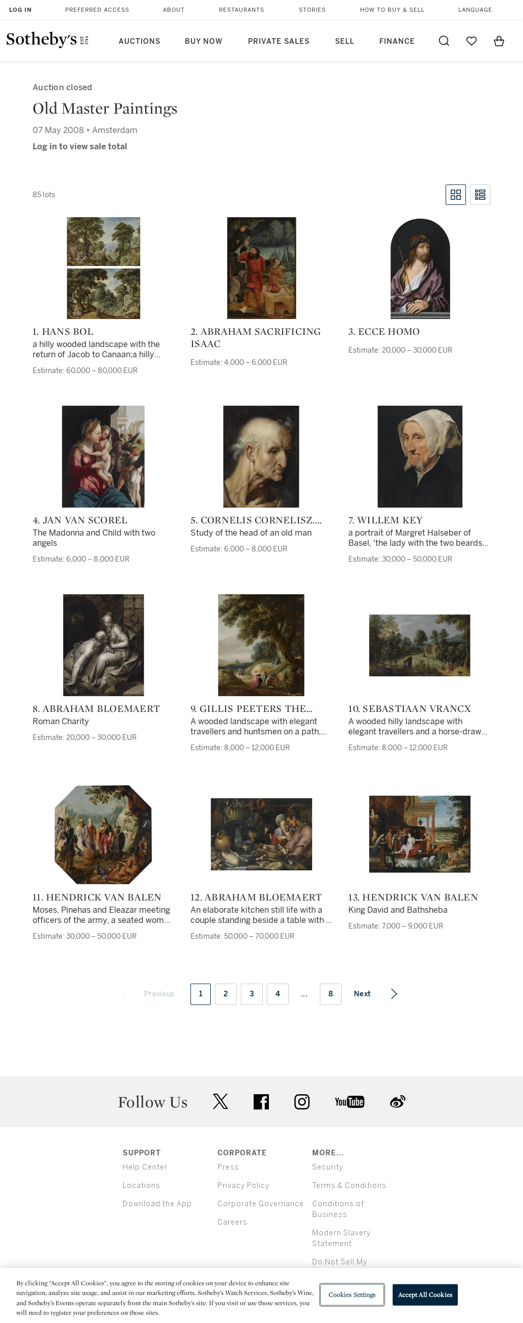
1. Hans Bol (63, 331)
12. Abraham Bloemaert (256, 897)
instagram (302, 1101)
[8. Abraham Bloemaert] (103, 645)
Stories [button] (312, 10)
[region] (261, 1295)
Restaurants (241, 10)
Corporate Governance (260, 1204)
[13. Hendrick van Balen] (420, 834)
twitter (220, 1101)
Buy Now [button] (204, 41)
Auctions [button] (139, 41)
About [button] (174, 10)
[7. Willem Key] (420, 457)
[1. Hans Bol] (103, 268)
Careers (232, 1222)
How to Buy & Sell (392, 10)
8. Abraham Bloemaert (96, 708)
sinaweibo (397, 1101)
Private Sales (279, 41)
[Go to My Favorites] (471, 41)
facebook (261, 1101)
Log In (20, 10)
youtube (350, 1102)
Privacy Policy (243, 1185)
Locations (141, 1185)
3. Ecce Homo (384, 331)
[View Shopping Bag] (499, 41)
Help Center (145, 1167)
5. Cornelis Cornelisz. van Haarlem (252, 520)
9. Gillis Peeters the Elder (248, 708)
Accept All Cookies (425, 1294)
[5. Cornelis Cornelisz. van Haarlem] (261, 457)
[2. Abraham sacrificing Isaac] (261, 268)
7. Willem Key (385, 520)
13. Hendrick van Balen (413, 897)
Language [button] (475, 10)
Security (327, 1167)
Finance (397, 41)
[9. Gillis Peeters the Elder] (261, 645)
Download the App (157, 1204)
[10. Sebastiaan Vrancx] (420, 645)
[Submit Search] (444, 41)
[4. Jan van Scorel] (103, 457)
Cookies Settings (352, 1294)
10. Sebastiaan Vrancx (409, 708)
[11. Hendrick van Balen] (103, 834)
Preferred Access (97, 10)
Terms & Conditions (349, 1185)
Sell (344, 41)
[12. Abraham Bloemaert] (261, 834)
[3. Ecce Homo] (420, 268)
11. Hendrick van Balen (97, 897)
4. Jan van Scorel (80, 520)
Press (228, 1167)
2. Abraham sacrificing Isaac (255, 337)
